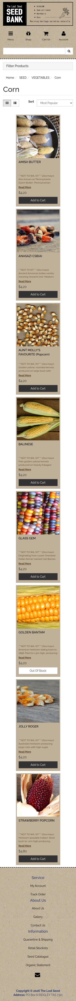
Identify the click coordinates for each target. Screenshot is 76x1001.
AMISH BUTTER (30, 162)
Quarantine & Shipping (38, 939)
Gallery (38, 916)
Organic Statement (38, 965)
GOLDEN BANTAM (32, 632)
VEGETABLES (40, 77)
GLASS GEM (27, 538)
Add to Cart (38, 200)
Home (10, 77)
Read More (25, 187)
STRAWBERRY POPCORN (37, 820)
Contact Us (38, 925)
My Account (38, 885)
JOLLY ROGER (29, 726)
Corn (58, 77)
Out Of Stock (38, 670)
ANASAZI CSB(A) (30, 256)
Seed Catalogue (37, 956)
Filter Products (17, 66)
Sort (31, 101)
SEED (23, 77)
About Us (38, 908)
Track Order (38, 894)
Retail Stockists (38, 948)
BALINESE (26, 444)
